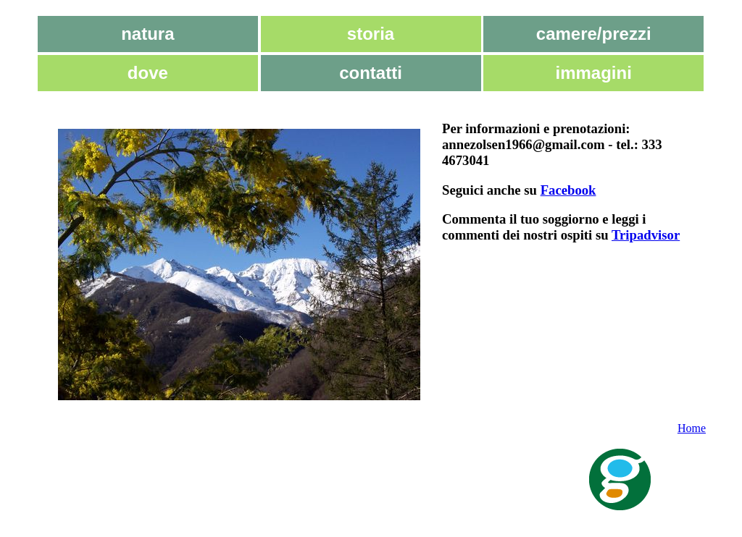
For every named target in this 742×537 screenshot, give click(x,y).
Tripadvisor (646, 234)
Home (692, 428)
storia (370, 33)
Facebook (568, 190)
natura (147, 33)
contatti (370, 73)
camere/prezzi (593, 33)
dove (148, 73)
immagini (594, 73)
